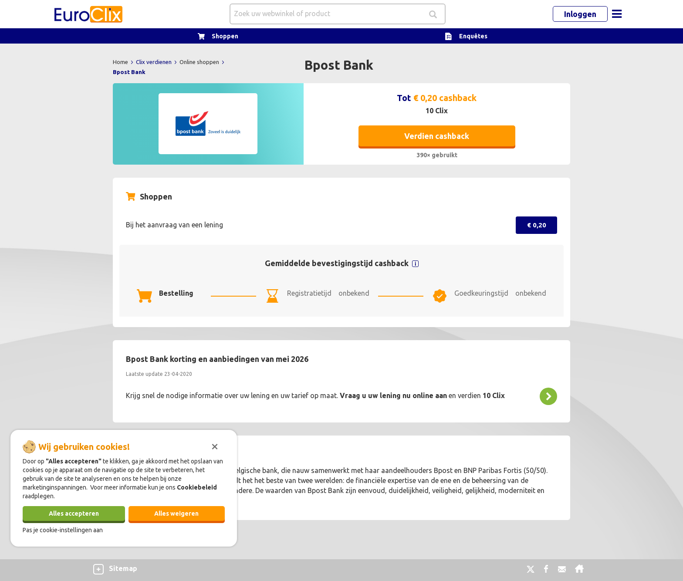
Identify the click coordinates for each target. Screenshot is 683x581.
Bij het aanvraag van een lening (174, 225)
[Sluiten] (214, 445)
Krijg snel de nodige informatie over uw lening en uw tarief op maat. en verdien (315, 395)
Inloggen (580, 14)
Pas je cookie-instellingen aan (63, 530)
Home (121, 62)
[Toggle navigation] (616, 14)
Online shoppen (199, 62)
